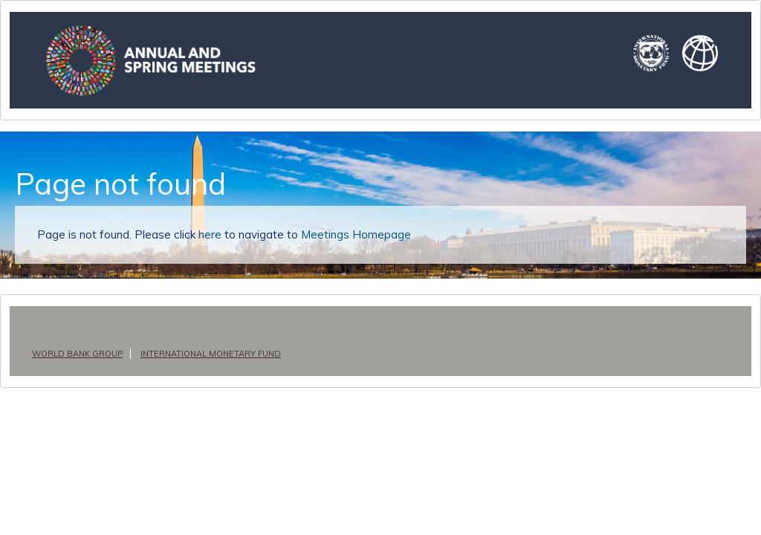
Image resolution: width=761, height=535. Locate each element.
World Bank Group (75, 353)
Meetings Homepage (340, 234)
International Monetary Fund (205, 353)
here (204, 234)
